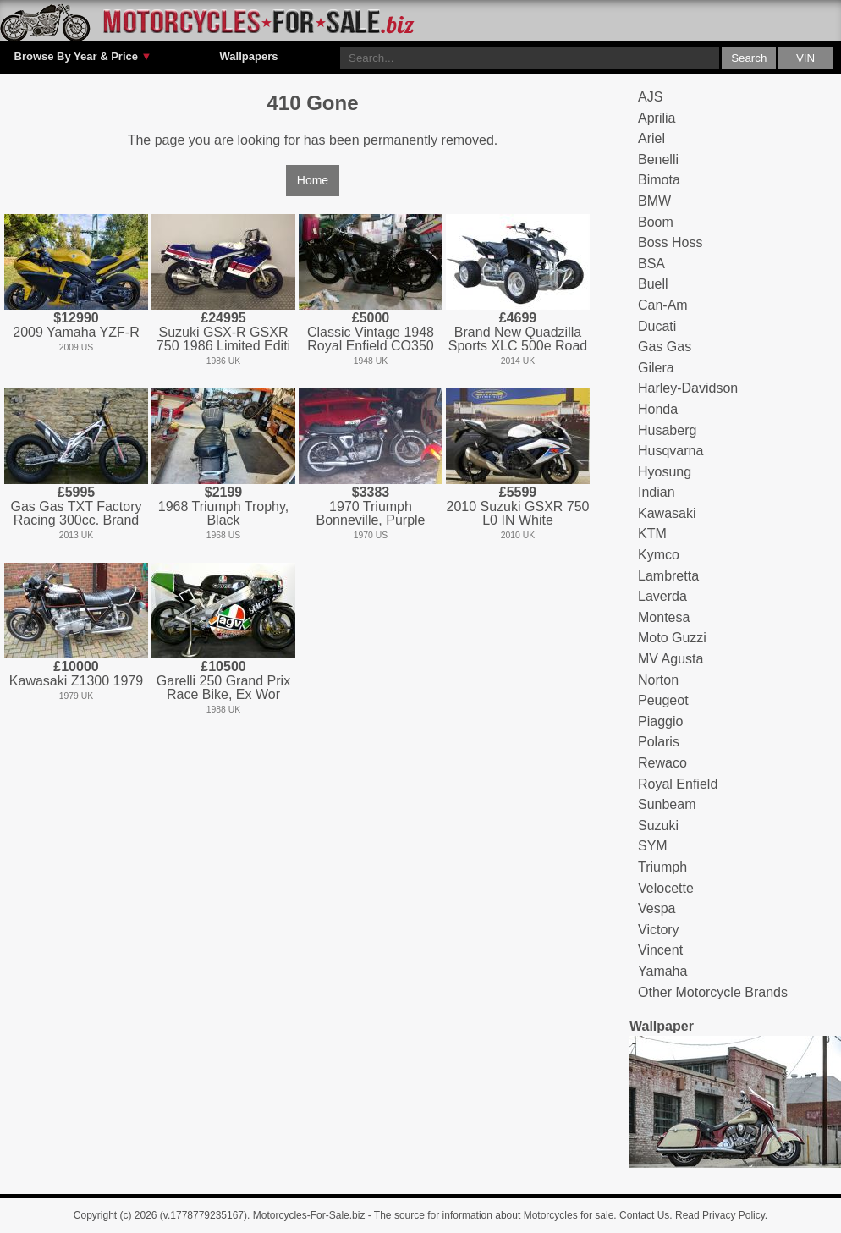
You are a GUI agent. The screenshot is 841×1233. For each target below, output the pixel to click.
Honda (658, 409)
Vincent (660, 950)
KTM (652, 533)
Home (312, 180)
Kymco (658, 555)
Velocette (666, 888)
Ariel (651, 138)
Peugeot (663, 700)
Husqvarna (670, 450)
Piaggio (660, 721)
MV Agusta (670, 659)
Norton (658, 680)
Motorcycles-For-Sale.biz (309, 1215)
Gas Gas (664, 346)
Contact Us (644, 1215)
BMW (654, 201)
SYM (653, 846)
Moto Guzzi (672, 637)
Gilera (656, 368)
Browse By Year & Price (83, 56)
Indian (656, 492)
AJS (650, 97)
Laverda (662, 596)
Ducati (657, 326)
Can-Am (663, 305)
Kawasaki (666, 513)
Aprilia (656, 118)
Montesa (664, 617)
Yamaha (662, 971)
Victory (658, 929)
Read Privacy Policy (720, 1215)
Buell (653, 284)
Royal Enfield (677, 784)
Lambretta (668, 576)
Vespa (656, 908)
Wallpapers (249, 56)
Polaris (658, 742)
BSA (651, 263)
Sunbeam (667, 804)
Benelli (658, 159)
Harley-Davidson (688, 388)
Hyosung (664, 472)
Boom (655, 222)
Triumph (662, 867)
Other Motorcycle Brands (713, 992)
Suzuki (658, 825)
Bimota (659, 180)
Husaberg (667, 430)
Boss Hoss (670, 242)
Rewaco (662, 763)
